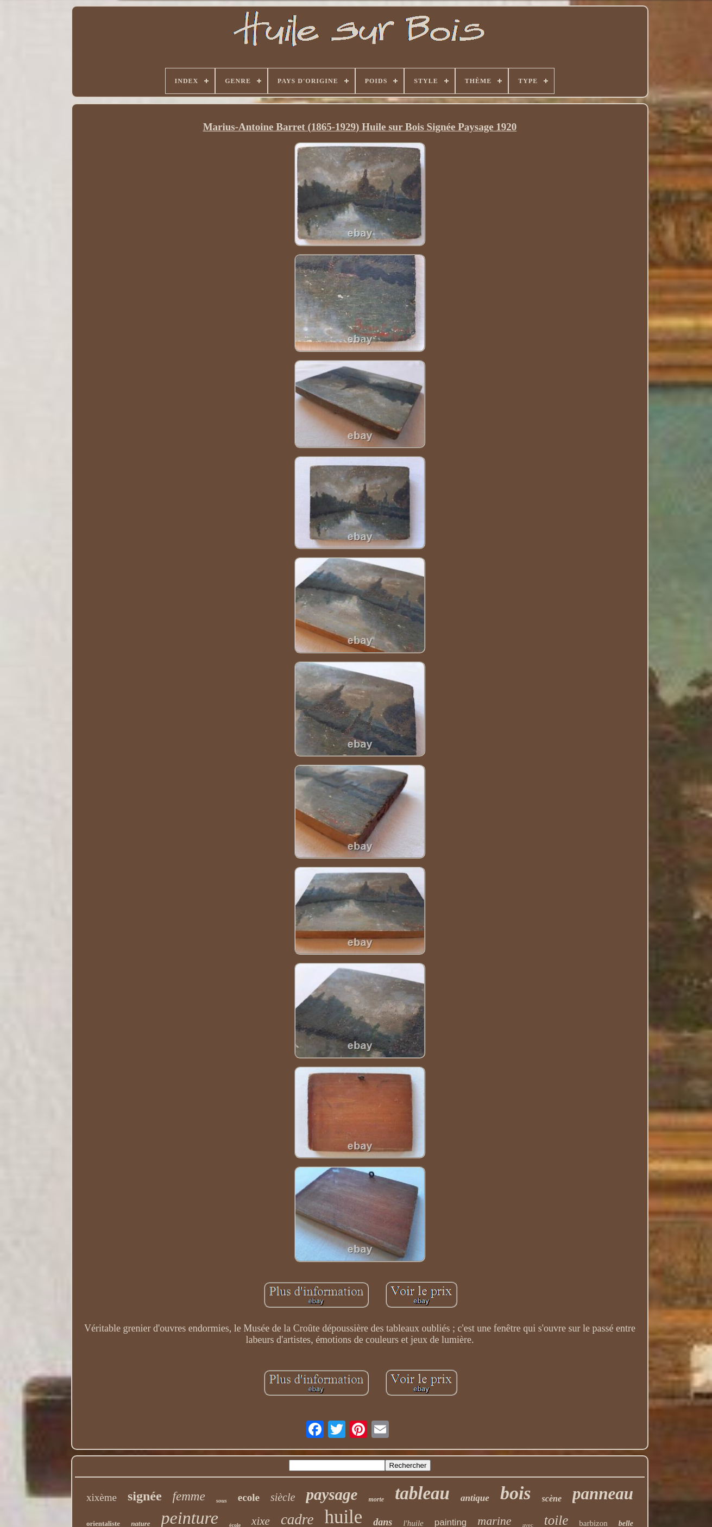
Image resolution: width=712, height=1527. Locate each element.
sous (221, 1500)
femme (189, 1496)
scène (552, 1498)
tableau (422, 1493)
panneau (602, 1493)
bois (515, 1493)
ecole (249, 1497)
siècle (282, 1497)
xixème (101, 1497)
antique (475, 1498)
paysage (331, 1494)
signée (145, 1496)
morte (376, 1499)
